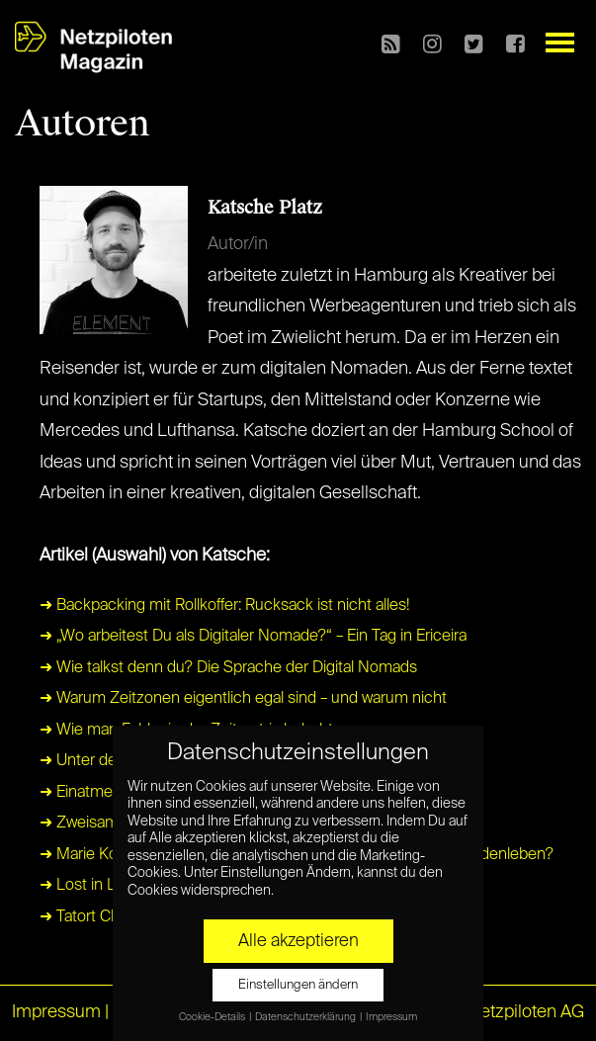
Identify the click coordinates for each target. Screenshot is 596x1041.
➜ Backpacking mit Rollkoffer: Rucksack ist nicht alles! (224, 606)
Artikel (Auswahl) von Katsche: (155, 555)
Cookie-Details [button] (213, 1017)
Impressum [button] (391, 1017)
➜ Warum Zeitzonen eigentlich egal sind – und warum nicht (243, 699)
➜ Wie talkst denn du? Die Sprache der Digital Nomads (228, 668)
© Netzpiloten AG (516, 1012)
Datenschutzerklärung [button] (306, 1017)
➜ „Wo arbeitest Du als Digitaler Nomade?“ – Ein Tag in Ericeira (253, 637)
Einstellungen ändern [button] (298, 985)
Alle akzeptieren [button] (298, 941)
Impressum (56, 1012)
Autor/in (238, 244)
